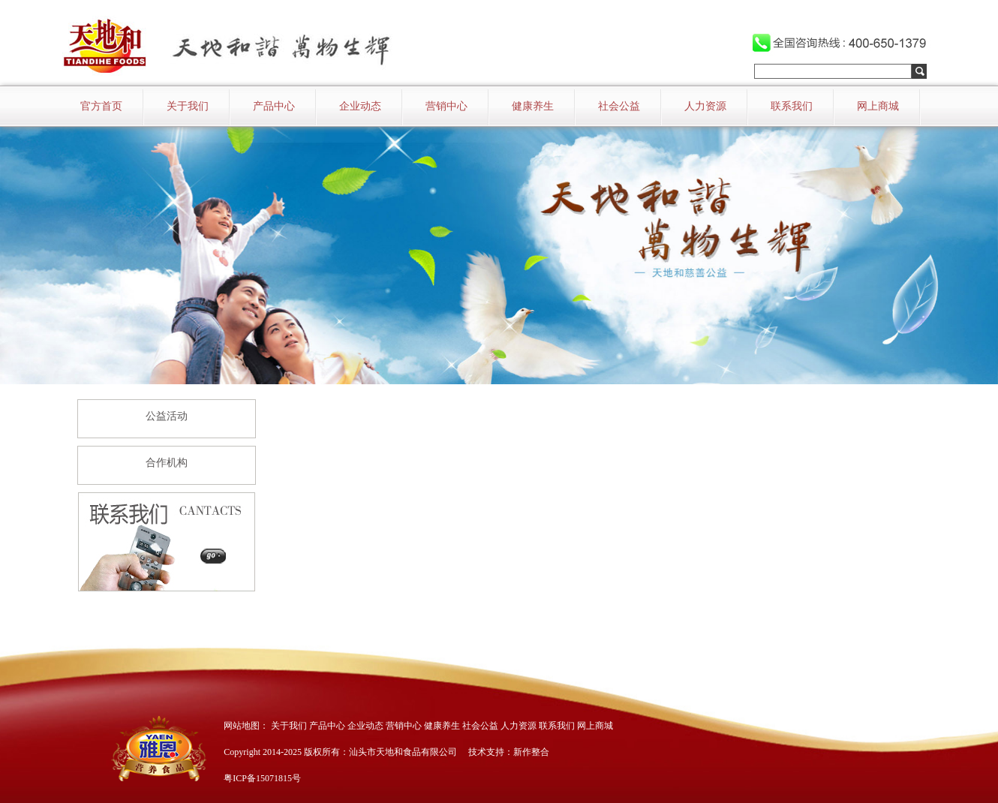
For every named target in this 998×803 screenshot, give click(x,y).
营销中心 (446, 106)
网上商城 (878, 106)
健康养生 (533, 106)
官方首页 (101, 106)
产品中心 (274, 106)
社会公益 (619, 106)
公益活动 (167, 416)
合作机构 (167, 462)
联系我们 (792, 106)
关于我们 (188, 106)
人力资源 (705, 106)
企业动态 (360, 106)
